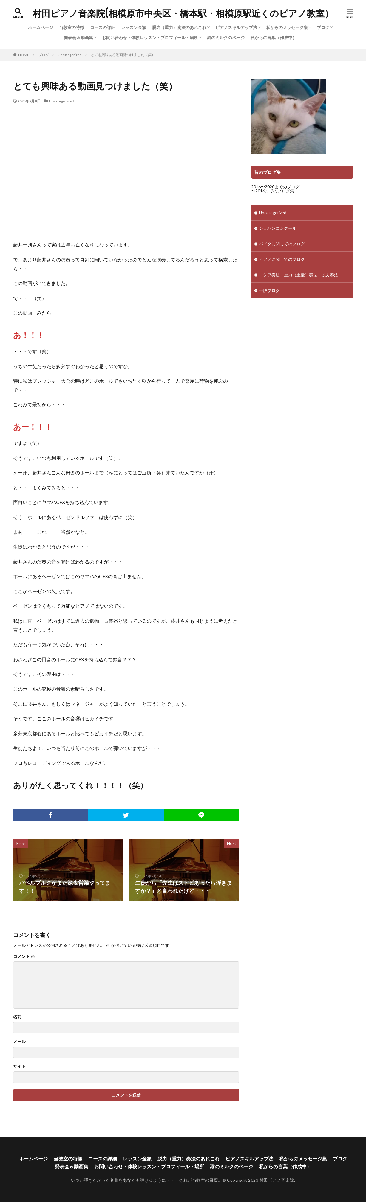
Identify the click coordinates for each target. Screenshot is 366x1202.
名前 (17, 1017)
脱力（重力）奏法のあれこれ (179, 27)
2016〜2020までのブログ (275, 186)
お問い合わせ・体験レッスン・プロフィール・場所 (150, 37)
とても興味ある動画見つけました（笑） (123, 55)
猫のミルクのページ (226, 37)
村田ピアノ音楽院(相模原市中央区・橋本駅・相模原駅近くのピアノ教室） (183, 13)
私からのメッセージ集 (287, 27)
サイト (19, 1066)
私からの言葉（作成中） (273, 37)
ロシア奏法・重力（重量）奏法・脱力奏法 (298, 274)
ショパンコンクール (277, 228)
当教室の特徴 (71, 27)
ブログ (323, 27)
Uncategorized (70, 55)
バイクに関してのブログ (282, 243)
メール (19, 1041)
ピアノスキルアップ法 (236, 27)
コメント (24, 956)
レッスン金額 (133, 27)
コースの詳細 (102, 27)
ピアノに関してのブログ (282, 259)
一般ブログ (269, 290)
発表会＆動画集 (78, 37)
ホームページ (40, 27)
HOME (23, 55)
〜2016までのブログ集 (272, 190)
